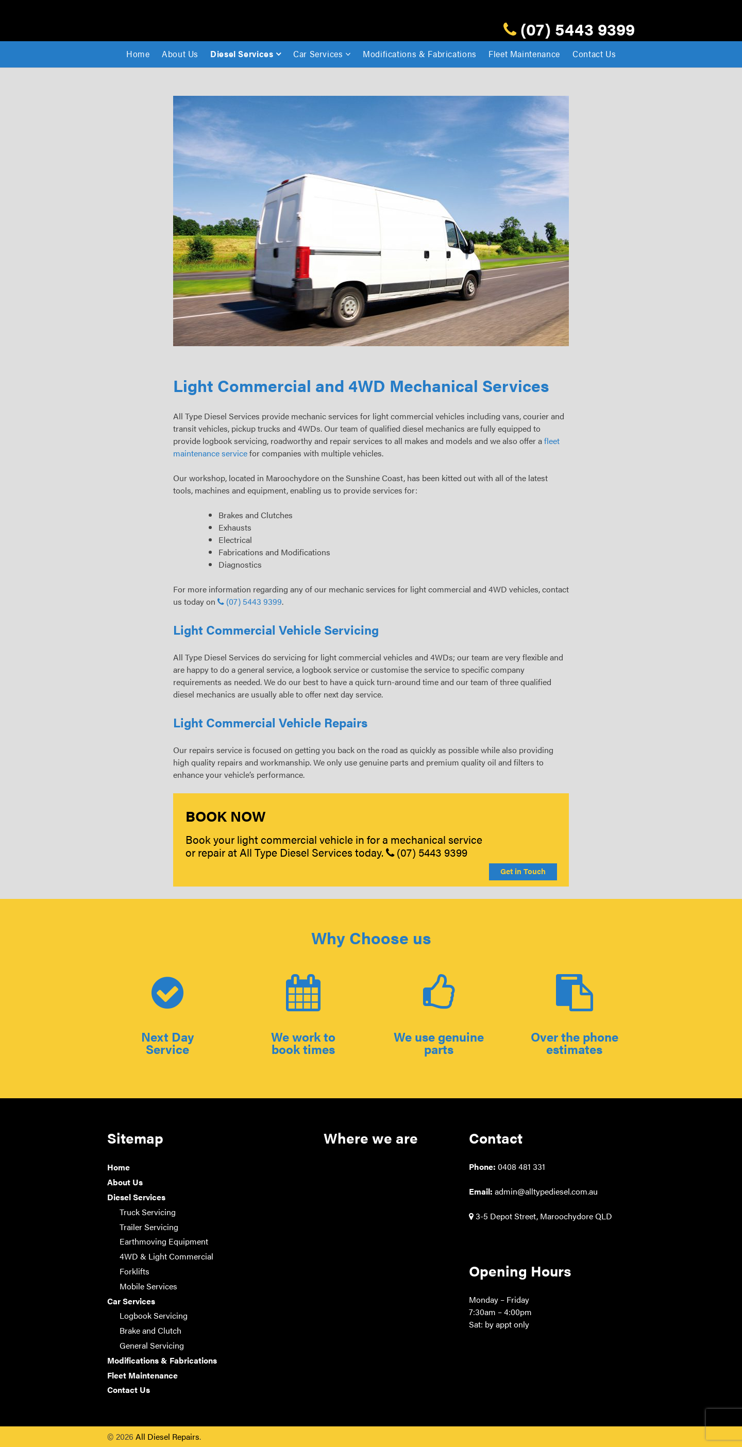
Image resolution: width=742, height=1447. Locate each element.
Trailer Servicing (149, 1227)
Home (138, 53)
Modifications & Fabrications (420, 53)
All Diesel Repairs (167, 1436)
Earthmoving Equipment (164, 1241)
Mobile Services (148, 1286)
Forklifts (134, 1271)
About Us (180, 53)
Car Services (318, 53)
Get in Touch (523, 871)
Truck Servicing (148, 1212)
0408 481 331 (521, 1166)
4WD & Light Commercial (166, 1256)
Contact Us (594, 53)
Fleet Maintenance (524, 53)
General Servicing (152, 1345)
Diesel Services (242, 53)
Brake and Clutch (150, 1330)
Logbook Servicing (154, 1315)
